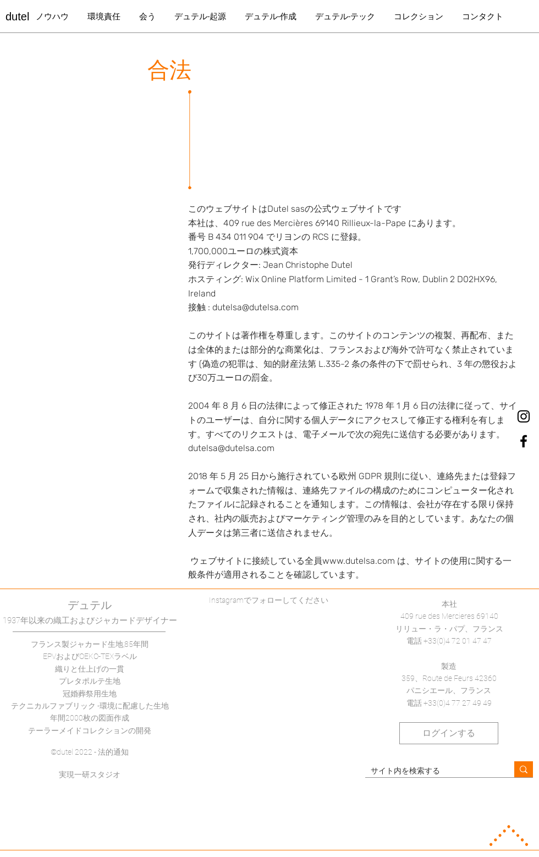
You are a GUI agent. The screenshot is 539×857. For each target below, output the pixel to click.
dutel (17, 16)
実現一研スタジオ (89, 774)
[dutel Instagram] (523, 416)
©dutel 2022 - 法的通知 (90, 752)
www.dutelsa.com (358, 561)
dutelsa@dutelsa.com (255, 307)
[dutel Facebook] (523, 441)
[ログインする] (448, 733)
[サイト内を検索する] (431, 771)
